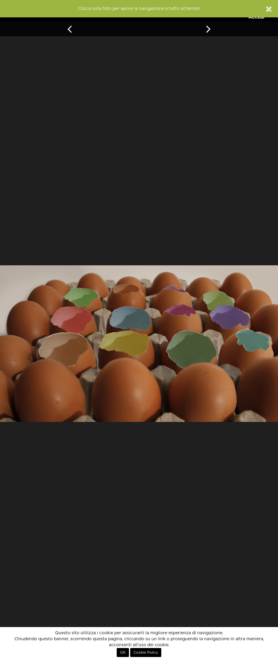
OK (123, 652)
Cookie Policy (145, 652)
